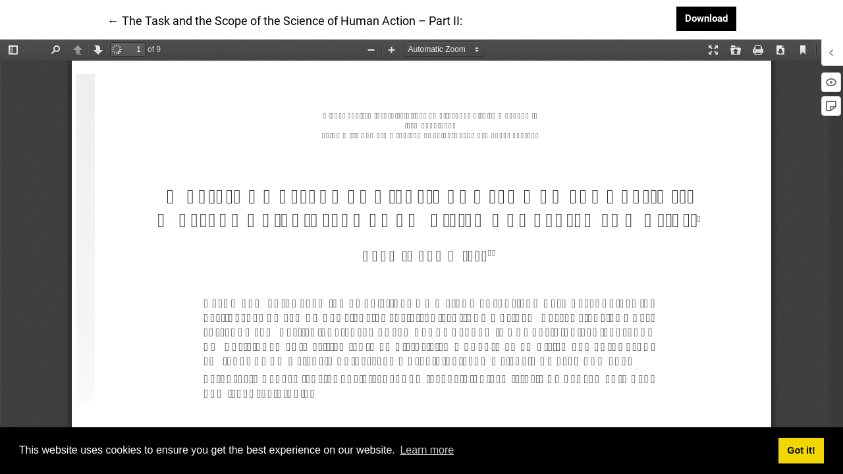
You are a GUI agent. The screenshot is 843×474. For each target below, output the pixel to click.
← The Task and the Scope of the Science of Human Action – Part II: (284, 20)
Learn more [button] (427, 450)
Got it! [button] (801, 450)
